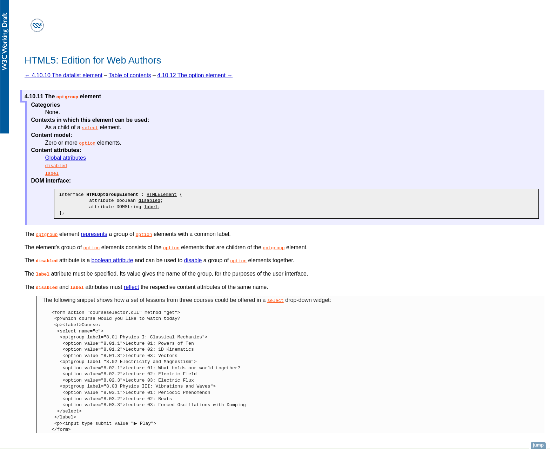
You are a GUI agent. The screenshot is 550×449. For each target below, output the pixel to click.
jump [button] (538, 445)
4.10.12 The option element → (195, 75)
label (52, 173)
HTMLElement (162, 194)
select (90, 127)
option (87, 143)
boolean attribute (112, 260)
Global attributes (65, 158)
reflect (131, 287)
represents (94, 234)
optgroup (47, 234)
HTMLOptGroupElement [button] (112, 194)
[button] (67, 96)
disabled (56, 165)
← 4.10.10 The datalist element (63, 75)
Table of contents (130, 75)
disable (193, 260)
